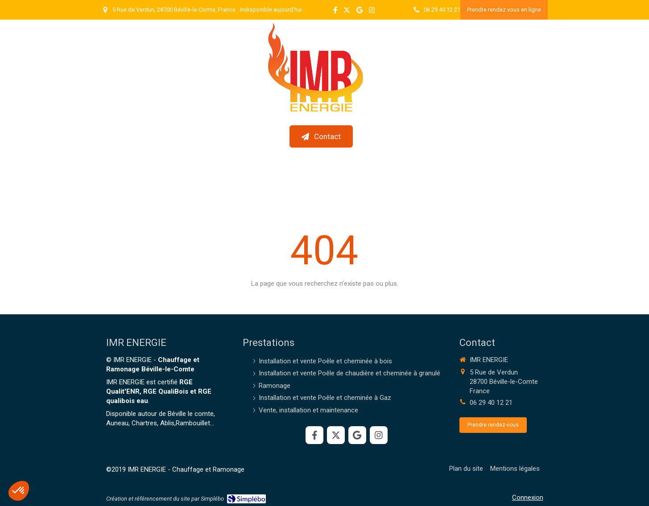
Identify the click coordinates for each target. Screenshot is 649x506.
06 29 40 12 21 (491, 403)
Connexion (527, 498)
